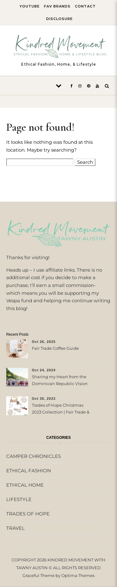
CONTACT (85, 6)
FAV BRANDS (57, 6)
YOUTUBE (30, 6)
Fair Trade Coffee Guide (55, 348)
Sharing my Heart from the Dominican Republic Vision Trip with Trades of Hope (60, 381)
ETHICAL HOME (25, 485)
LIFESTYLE (19, 499)
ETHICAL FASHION (28, 471)
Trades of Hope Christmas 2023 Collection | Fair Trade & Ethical (61, 409)
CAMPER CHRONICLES (33, 456)
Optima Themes (78, 575)
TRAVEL (15, 528)
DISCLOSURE (59, 19)
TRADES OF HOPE (28, 514)
